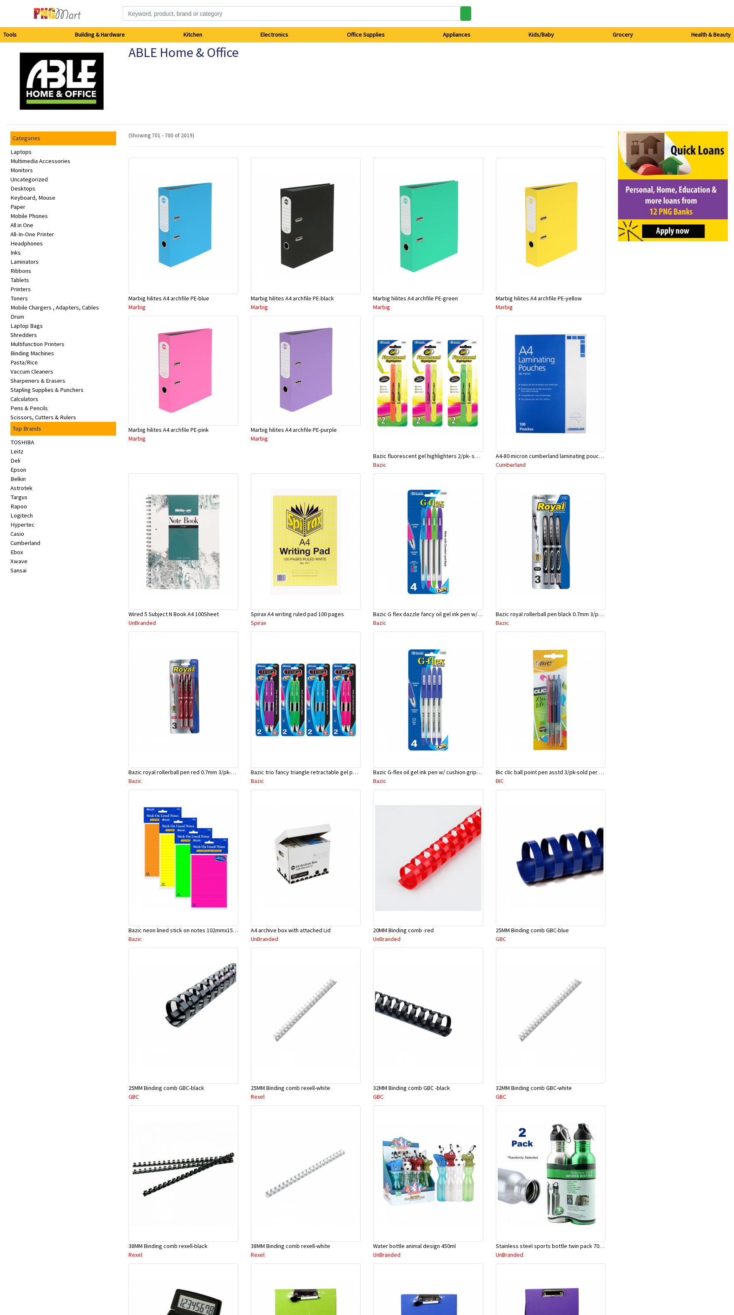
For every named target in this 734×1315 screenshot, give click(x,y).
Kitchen (192, 34)
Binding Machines (32, 353)
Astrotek (21, 488)
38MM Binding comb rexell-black (168, 1246)
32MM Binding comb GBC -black (411, 1088)
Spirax (258, 623)
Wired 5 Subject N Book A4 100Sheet (174, 614)
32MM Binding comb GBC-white (534, 1088)
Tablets (19, 280)
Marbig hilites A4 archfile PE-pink (169, 429)
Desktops (22, 188)
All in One (21, 225)
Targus (18, 497)
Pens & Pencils (29, 408)
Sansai (18, 570)
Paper (17, 206)
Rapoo (18, 506)
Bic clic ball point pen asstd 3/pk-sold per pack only (559, 772)
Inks (15, 252)
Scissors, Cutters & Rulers (43, 417)
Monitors (21, 170)
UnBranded (142, 623)
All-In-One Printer (32, 234)
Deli (15, 460)
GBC (501, 939)
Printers (20, 289)
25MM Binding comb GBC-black (166, 1088)
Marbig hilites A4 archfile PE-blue (169, 298)
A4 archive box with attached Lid (291, 930)
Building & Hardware (100, 34)
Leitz (16, 451)
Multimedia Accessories (40, 161)
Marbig (137, 307)
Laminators (24, 261)
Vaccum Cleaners (31, 371)
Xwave (18, 561)
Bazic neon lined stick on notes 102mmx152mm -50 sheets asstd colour (217, 930)
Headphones (26, 243)
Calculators (24, 399)
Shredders (23, 335)
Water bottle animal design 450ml (414, 1246)
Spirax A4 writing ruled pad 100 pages (297, 614)
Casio (17, 533)
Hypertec (22, 524)
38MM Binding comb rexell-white (290, 1246)
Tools (10, 34)
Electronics (274, 34)
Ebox (16, 552)
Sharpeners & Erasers (37, 380)
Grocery (623, 34)
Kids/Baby (541, 34)
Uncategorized (29, 179)
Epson (18, 469)
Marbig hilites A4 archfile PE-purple (294, 429)
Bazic (379, 464)
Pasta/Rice (24, 362)
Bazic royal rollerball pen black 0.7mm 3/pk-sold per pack (566, 614)
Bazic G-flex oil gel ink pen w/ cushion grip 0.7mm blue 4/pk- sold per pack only (470, 772)
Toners (19, 298)
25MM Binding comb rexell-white (290, 1088)
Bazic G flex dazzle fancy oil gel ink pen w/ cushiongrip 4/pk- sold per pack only (470, 614)
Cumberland (25, 543)
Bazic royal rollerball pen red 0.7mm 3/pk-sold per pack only (203, 772)
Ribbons (20, 271)
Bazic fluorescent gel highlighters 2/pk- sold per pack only (445, 456)
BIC (500, 781)
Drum (17, 316)
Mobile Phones (29, 216)
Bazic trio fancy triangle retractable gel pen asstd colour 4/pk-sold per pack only (351, 772)
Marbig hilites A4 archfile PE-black (292, 298)
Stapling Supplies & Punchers (47, 390)
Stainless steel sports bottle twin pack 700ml (552, 1246)
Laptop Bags (26, 325)
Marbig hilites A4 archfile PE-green (415, 298)
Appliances (456, 34)
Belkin (18, 479)
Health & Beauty (711, 34)
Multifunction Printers (37, 344)
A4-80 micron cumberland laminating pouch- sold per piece (568, 456)
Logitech (21, 515)
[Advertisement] (656, 373)
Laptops (21, 152)
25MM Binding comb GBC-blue (532, 930)
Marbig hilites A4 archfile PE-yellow (539, 298)
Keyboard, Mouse (32, 197)
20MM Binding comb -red (403, 930)
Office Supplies (366, 34)
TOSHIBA (22, 442)
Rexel (257, 1096)
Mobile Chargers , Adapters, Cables (54, 307)
